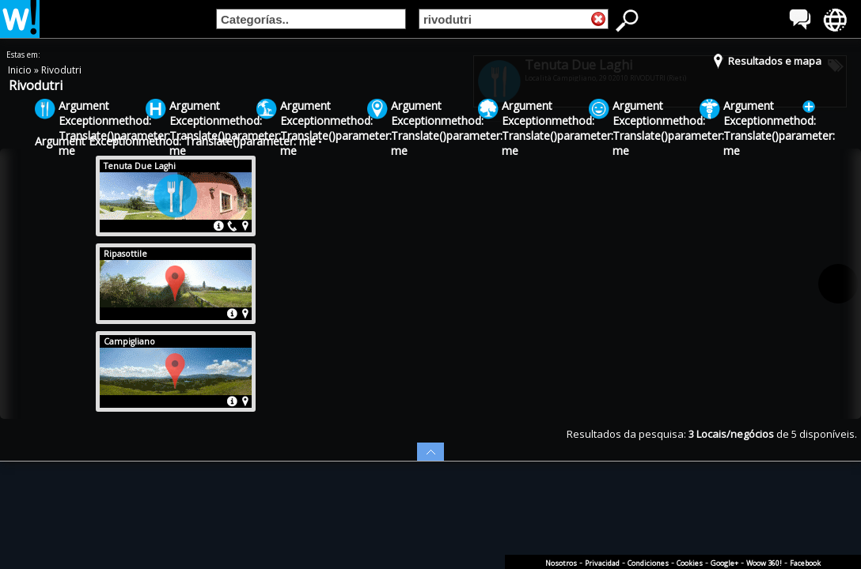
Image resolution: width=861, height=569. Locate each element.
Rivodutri (61, 70)
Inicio (21, 70)
